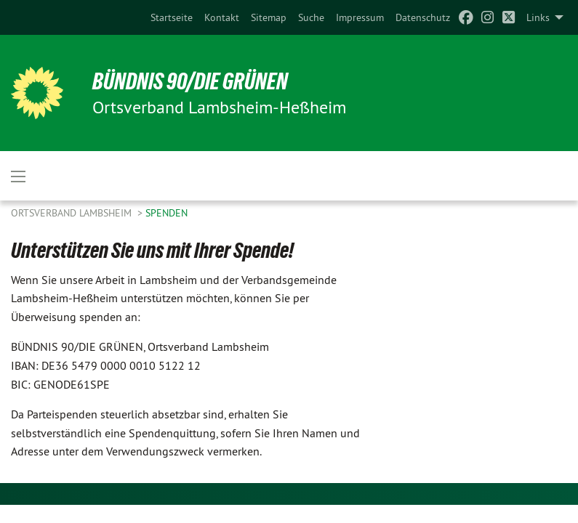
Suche (311, 17)
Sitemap (268, 17)
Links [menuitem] (538, 17)
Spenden (166, 212)
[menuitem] (171, 17)
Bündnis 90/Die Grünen (190, 81)
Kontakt (221, 17)
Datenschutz (423, 17)
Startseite (171, 17)
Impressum (360, 17)
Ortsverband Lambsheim (73, 212)
